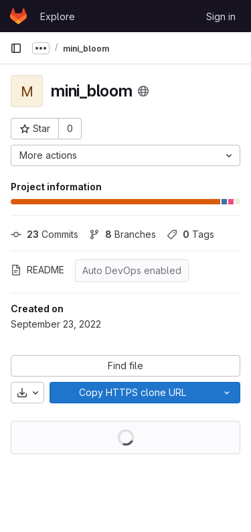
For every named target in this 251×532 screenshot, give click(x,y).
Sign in (221, 16)
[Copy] (132, 392)
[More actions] (125, 155)
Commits (44, 234)
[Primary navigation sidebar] (16, 48)
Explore (57, 16)
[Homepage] (18, 16)
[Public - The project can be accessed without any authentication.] (143, 91)
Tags (190, 234)
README (37, 269)
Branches (122, 234)
